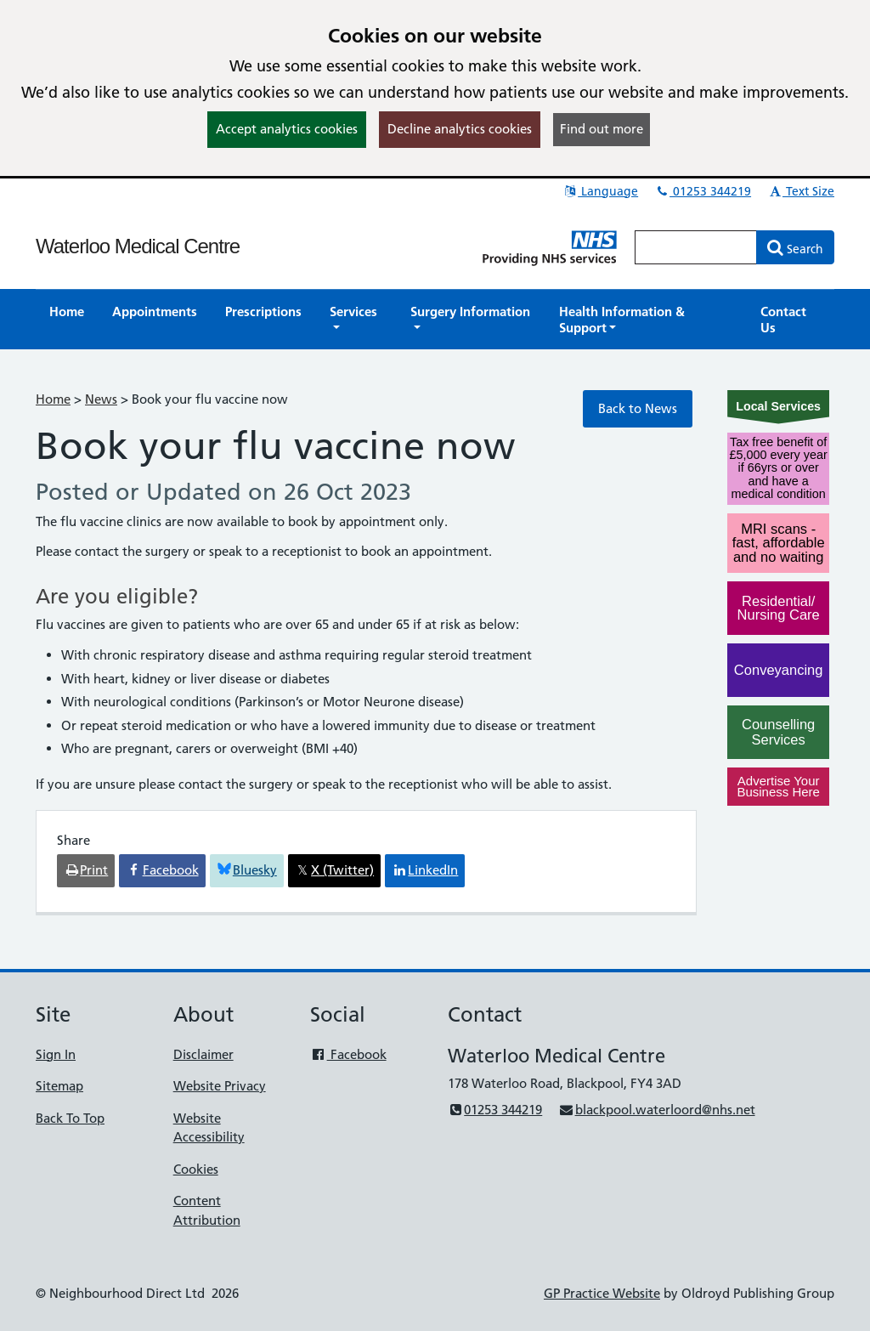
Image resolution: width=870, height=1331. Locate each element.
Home (53, 399)
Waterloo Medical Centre (138, 246)
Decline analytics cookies (459, 129)
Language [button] (600, 191)
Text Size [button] (800, 191)
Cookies (195, 1169)
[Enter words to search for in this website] (696, 247)
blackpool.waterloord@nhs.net (656, 1110)
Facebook (348, 1054)
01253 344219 (702, 191)
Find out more (601, 129)
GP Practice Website (602, 1293)
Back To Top (70, 1118)
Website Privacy (219, 1086)
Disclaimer (203, 1054)
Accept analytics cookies (287, 129)
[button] (356, 319)
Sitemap (59, 1086)
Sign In (56, 1054)
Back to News (637, 408)
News (101, 399)
